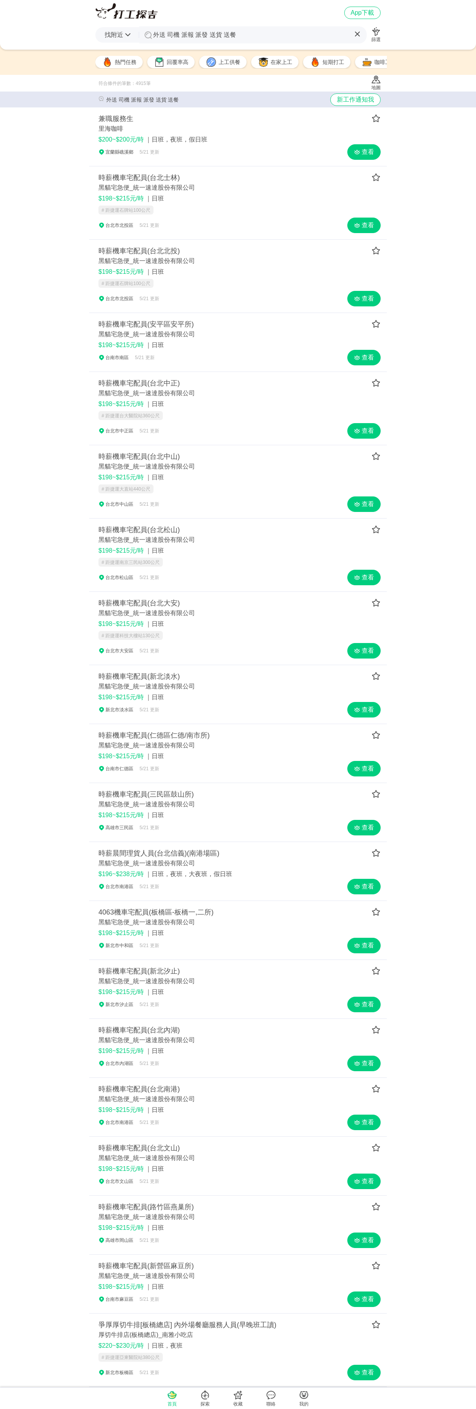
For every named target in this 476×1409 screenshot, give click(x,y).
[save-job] (376, 119)
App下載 (362, 12)
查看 (364, 152)
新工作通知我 (355, 99)
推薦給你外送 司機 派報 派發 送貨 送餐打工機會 (126, 11)
